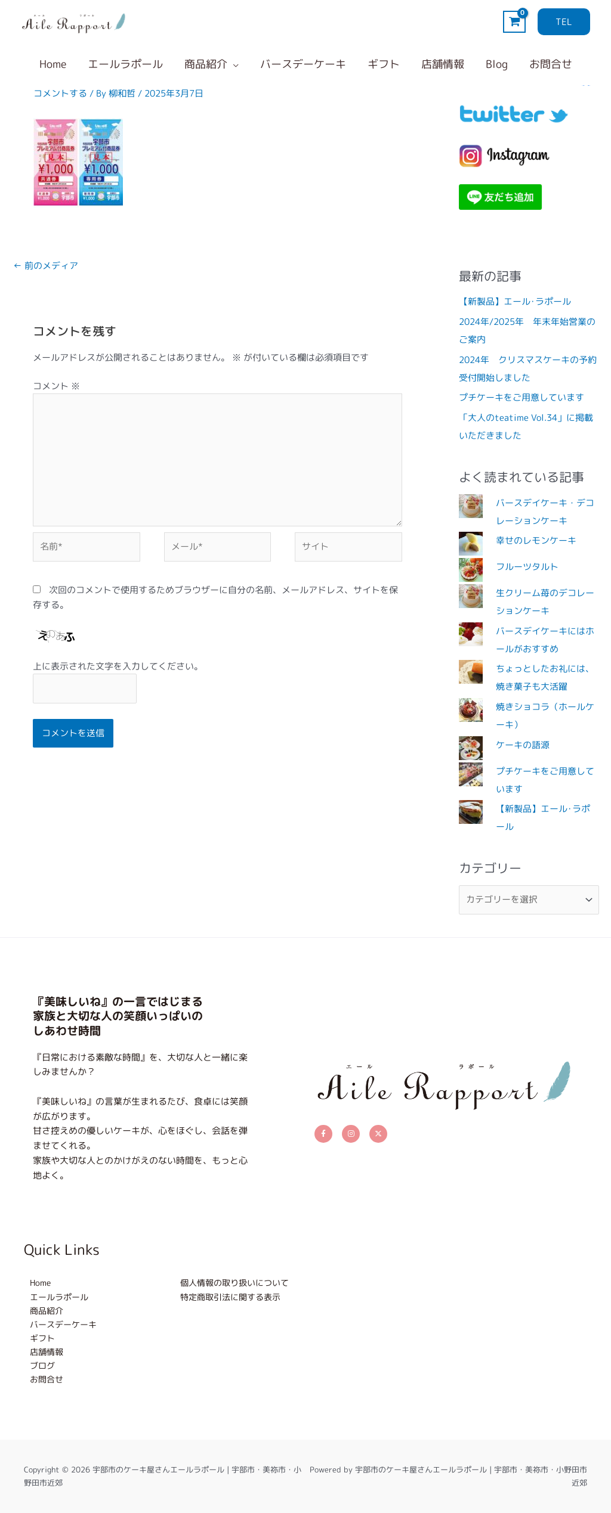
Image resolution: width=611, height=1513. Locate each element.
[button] (564, 21)
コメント (56, 386)
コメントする (60, 93)
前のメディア (45, 265)
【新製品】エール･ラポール (515, 301)
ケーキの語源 (523, 745)
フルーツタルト (527, 566)
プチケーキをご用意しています (521, 397)
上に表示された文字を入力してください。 (118, 666)
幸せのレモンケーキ (536, 540)
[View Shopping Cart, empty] (514, 22)
